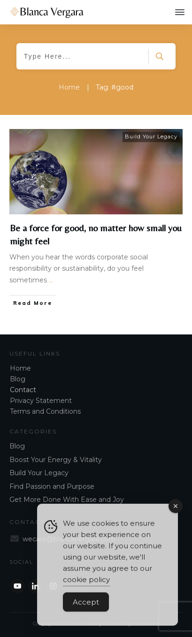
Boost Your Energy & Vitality (55, 459)
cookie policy (86, 585)
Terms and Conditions (45, 411)
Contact (23, 390)
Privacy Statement (41, 400)
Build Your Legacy (151, 136)
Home (20, 368)
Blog (17, 379)
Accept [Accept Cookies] (86, 607)
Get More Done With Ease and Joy (66, 499)
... (51, 280)
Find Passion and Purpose (51, 486)
